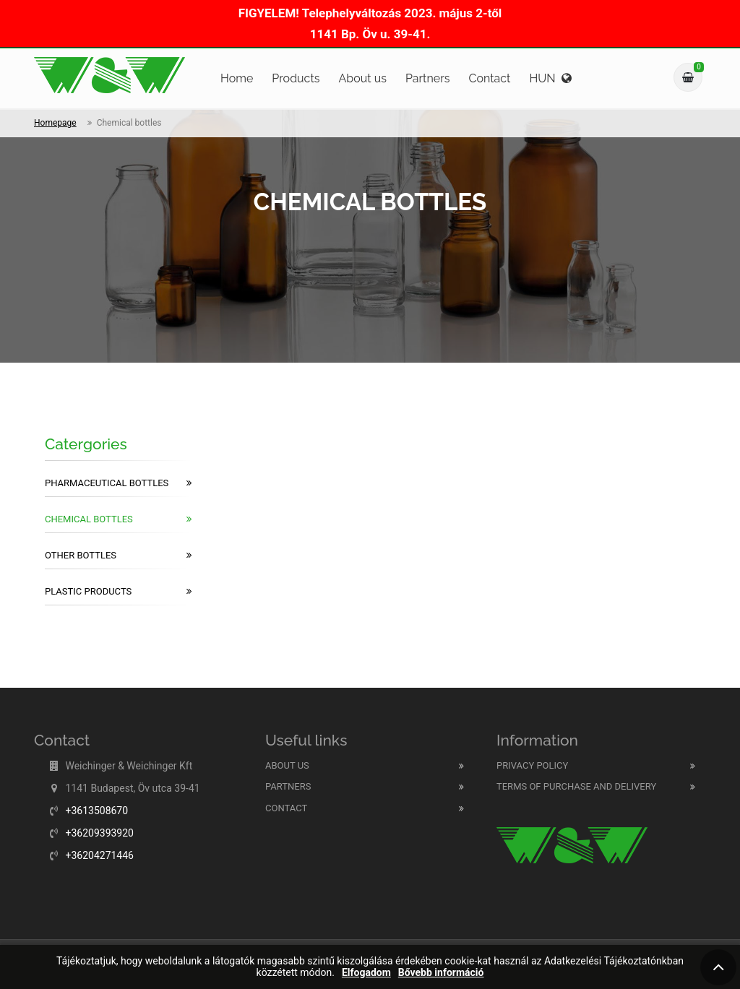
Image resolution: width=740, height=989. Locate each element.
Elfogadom (366, 972)
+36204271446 (99, 855)
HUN (550, 78)
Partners (427, 78)
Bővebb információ (441, 972)
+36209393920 (99, 833)
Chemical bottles (118, 519)
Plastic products (118, 592)
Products (295, 78)
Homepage (55, 123)
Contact (490, 78)
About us (362, 78)
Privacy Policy (532, 765)
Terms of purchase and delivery (576, 786)
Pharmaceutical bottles (118, 483)
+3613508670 (96, 810)
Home (236, 78)
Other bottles (118, 555)
